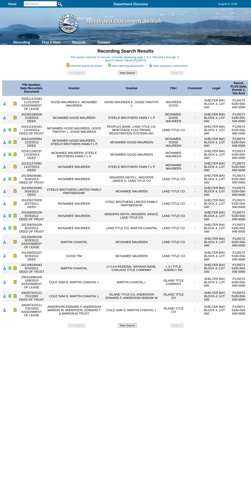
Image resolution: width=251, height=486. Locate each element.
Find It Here (51, 42)
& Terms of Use (139, 335)
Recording (21, 42)
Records (79, 42)
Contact (104, 42)
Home (84, 335)
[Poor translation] (15, 404)
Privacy (124, 335)
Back (68, 335)
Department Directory (131, 4)
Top (55, 335)
